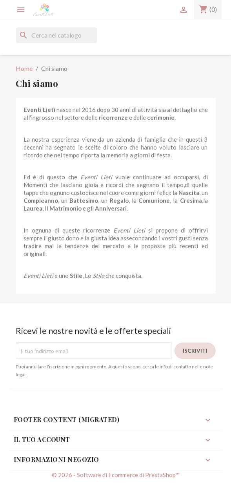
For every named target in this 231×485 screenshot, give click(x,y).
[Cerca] (56, 35)
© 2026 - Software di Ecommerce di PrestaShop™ (116, 474)
